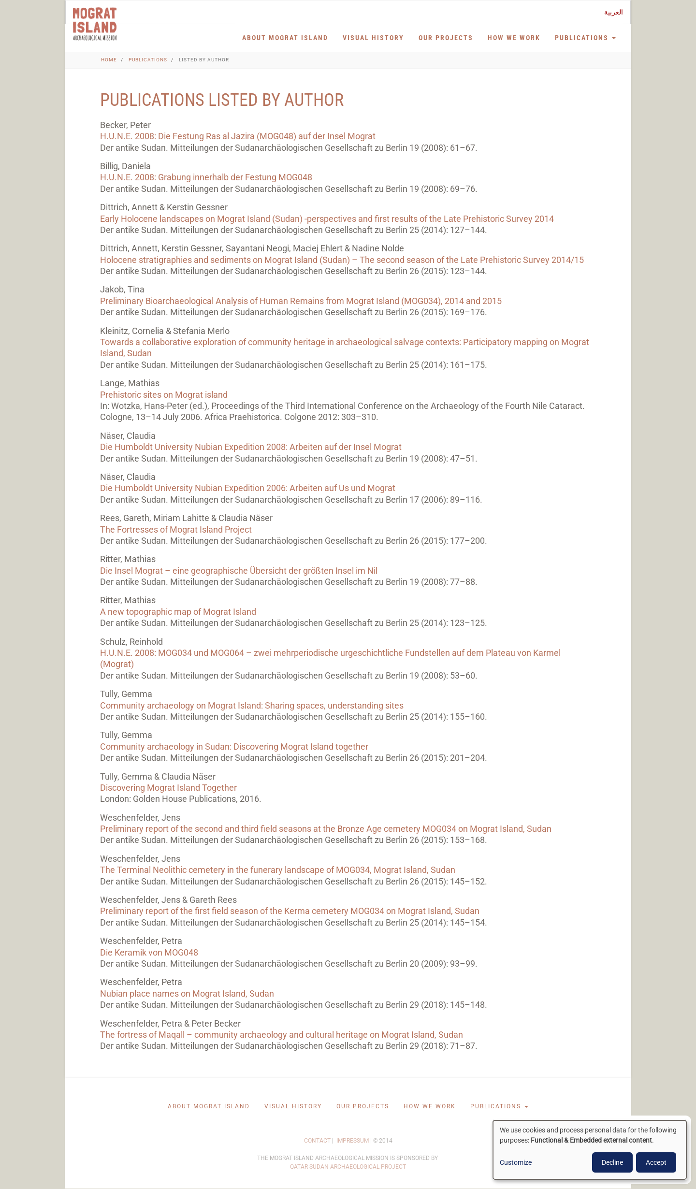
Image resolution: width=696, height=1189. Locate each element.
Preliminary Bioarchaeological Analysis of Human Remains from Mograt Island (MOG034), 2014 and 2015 (301, 301)
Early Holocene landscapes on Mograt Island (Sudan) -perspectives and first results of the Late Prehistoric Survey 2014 (327, 219)
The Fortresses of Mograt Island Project (176, 529)
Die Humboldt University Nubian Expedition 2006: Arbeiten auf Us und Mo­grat (247, 488)
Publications (585, 38)
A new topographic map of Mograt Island (178, 612)
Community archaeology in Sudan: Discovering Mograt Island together (234, 746)
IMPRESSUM (352, 1140)
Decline (612, 1162)
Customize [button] (516, 1162)
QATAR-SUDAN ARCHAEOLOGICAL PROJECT (348, 1166)
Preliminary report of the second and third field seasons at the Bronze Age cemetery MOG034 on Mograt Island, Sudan (325, 829)
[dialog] (589, 1149)
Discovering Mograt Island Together (168, 788)
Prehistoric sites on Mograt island (164, 395)
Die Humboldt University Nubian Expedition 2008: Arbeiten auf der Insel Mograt (251, 447)
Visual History (373, 38)
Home (109, 59)
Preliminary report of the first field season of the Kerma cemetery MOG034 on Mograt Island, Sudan (289, 911)
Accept (656, 1162)
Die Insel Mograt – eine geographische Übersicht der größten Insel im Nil (238, 571)
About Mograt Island (285, 38)
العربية (613, 12)
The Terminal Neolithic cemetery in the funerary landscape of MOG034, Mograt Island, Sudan (277, 870)
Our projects (446, 38)
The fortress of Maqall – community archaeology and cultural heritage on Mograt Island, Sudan (281, 1035)
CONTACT (317, 1140)
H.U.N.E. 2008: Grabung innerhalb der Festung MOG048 (206, 177)
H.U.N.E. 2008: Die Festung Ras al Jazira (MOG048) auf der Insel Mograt (238, 136)
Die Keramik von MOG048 (149, 952)
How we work (514, 38)
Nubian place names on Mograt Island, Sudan (187, 993)
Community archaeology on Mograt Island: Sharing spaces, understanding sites (252, 705)
